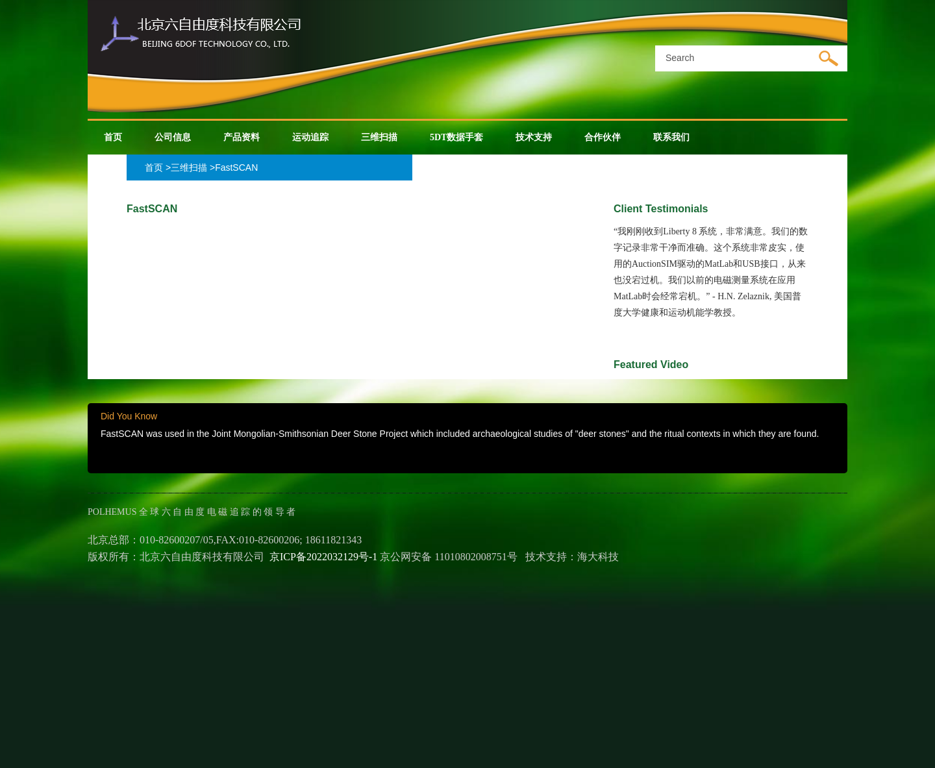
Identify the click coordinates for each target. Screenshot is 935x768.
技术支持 (534, 137)
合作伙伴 (602, 137)
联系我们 (671, 137)
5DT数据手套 (456, 137)
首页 (113, 137)
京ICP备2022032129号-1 (323, 556)
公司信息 (173, 137)
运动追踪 (310, 137)
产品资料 (241, 137)
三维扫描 (379, 137)
